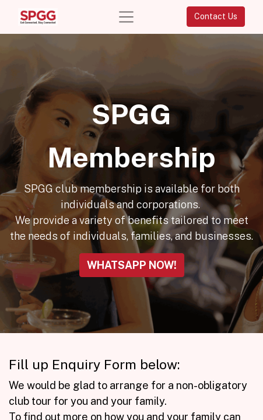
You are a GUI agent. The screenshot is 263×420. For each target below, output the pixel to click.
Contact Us (215, 16)
